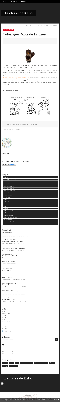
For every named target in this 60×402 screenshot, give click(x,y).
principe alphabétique (28, 363)
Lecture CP (6, 206)
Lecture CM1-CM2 (8, 204)
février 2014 (4, 329)
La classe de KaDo (19, 13)
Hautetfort (33, 395)
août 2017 (4, 317)
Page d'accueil (38, 25)
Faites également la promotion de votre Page (11, 169)
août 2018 (4, 315)
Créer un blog (27, 395)
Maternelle (25, 124)
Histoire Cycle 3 (7, 197)
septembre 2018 (6, 313)
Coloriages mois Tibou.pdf (10, 90)
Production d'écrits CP (9, 222)
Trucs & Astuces (7, 224)
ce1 (47, 363)
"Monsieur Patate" (7, 277)
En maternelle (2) (29, 25)
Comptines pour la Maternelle (51, 25)
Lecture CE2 (6, 201)
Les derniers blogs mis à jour (20, 396)
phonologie (5, 366)
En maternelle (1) (6, 284)
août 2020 (4, 311)
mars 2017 (4, 319)
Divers (5, 181)
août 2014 (4, 325)
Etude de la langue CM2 (9, 190)
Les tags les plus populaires (40, 396)
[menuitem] (5, 1)
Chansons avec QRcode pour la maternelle (13, 248)
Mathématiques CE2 (8, 213)
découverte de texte (39, 363)
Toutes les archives (8, 331)
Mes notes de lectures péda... (11, 217)
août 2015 (4, 323)
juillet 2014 (4, 327)
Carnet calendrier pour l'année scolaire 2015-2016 (15, 292)
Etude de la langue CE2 (9, 186)
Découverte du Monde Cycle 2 (11, 179)
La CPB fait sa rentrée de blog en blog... (12, 241)
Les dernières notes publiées (30, 396)
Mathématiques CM (8, 215)
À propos (23, 1)
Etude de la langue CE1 (9, 184)
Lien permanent (10, 124)
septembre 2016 (6, 321)
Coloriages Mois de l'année (24, 34)
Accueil (5, 1)
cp (20, 363)
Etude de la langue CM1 (9, 188)
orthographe (52, 363)
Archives (14, 1)
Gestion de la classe (8, 195)
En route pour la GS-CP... (8, 299)
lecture (16, 363)
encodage (11, 363)
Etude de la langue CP (9, 193)
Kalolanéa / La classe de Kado (8, 167)
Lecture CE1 (6, 199)
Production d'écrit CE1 (9, 219)
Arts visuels (6, 177)
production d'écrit (13, 366)
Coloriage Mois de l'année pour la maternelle (14, 234)
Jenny (25, 80)
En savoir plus (9, 400)
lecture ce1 (4, 363)
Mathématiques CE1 (8, 210)
